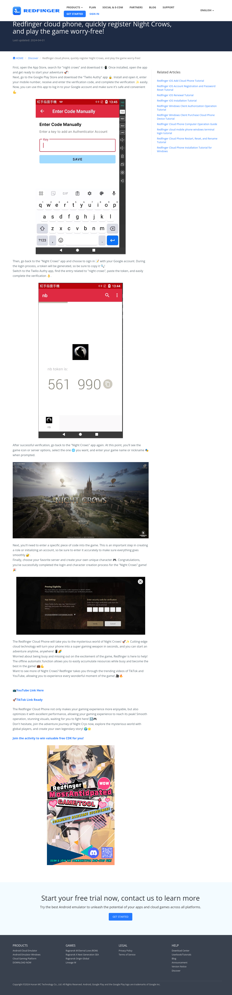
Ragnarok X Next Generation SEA (82, 954)
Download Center (181, 950)
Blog (174, 958)
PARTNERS (136, 7)
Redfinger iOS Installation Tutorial (177, 100)
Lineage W (71, 962)
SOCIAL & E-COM (112, 7)
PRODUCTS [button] (75, 7)
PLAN (92, 7)
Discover (33, 58)
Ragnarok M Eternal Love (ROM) (82, 950)
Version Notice (179, 966)
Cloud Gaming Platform (24, 958)
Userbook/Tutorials (181, 954)
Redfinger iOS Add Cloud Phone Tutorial (180, 80)
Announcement (179, 962)
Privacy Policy (125, 950)
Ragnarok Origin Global (77, 958)
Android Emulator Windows (26, 954)
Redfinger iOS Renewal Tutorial (175, 95)
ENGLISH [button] (205, 10)
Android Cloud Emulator (25, 950)
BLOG (152, 7)
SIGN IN (94, 14)
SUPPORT (168, 7)
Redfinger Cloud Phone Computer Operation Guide (187, 124)
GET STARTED (75, 14)
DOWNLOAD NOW (22, 962)
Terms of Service (127, 954)
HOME (18, 58)
